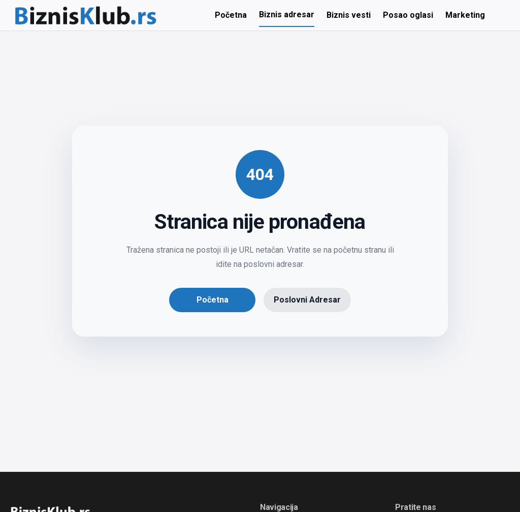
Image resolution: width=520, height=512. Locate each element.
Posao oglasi (408, 15)
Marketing (465, 15)
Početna (231, 15)
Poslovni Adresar (307, 300)
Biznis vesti (349, 15)
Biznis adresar (286, 14)
